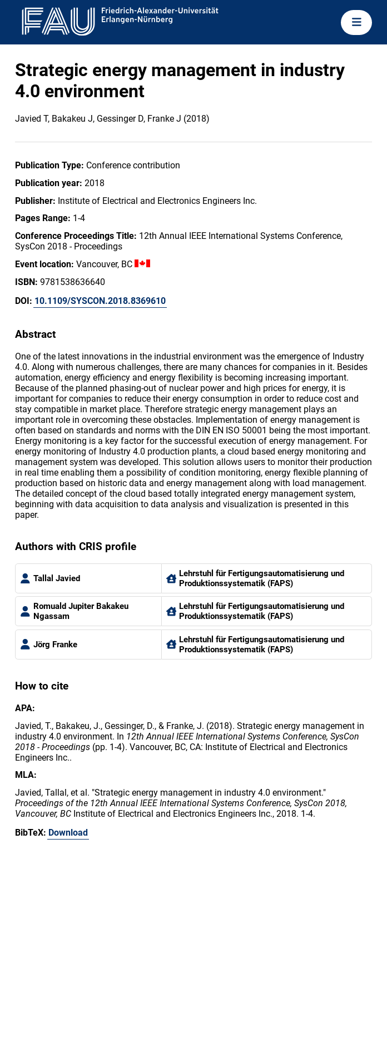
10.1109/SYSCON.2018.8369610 (100, 301)
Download (68, 832)
